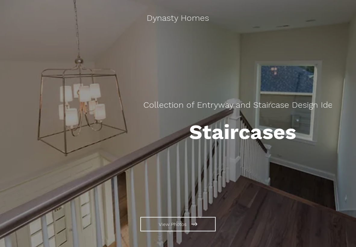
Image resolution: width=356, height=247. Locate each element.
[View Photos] (178, 224)
